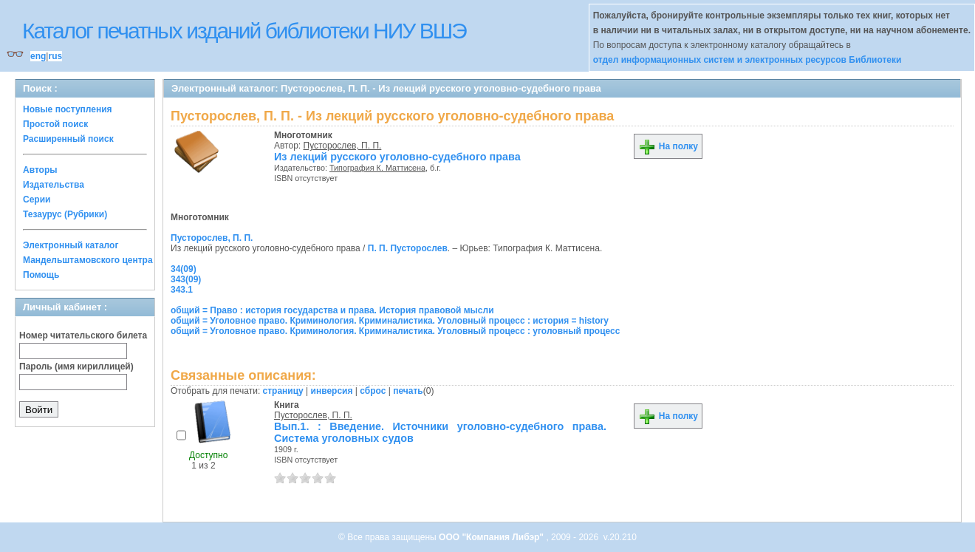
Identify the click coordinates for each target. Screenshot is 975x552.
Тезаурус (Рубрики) (65, 214)
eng (38, 56)
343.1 (182, 289)
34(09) (183, 269)
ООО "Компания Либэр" (492, 537)
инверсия (332, 391)
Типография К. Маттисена (377, 167)
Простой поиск (55, 124)
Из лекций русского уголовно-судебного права (397, 157)
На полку (668, 146)
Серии (36, 199)
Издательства (53, 185)
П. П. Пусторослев (408, 248)
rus (55, 56)
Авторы (40, 170)
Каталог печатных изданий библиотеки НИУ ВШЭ (244, 30)
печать (408, 391)
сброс (373, 391)
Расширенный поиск (68, 139)
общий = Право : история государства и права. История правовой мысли (332, 310)
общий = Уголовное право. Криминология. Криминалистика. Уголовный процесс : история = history (390, 321)
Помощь (41, 275)
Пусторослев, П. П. (343, 145)
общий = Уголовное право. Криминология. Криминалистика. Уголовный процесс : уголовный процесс (395, 331)
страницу (283, 391)
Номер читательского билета (83, 335)
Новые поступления (67, 109)
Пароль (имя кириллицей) (76, 366)
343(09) (186, 279)
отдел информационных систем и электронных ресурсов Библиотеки (747, 60)
